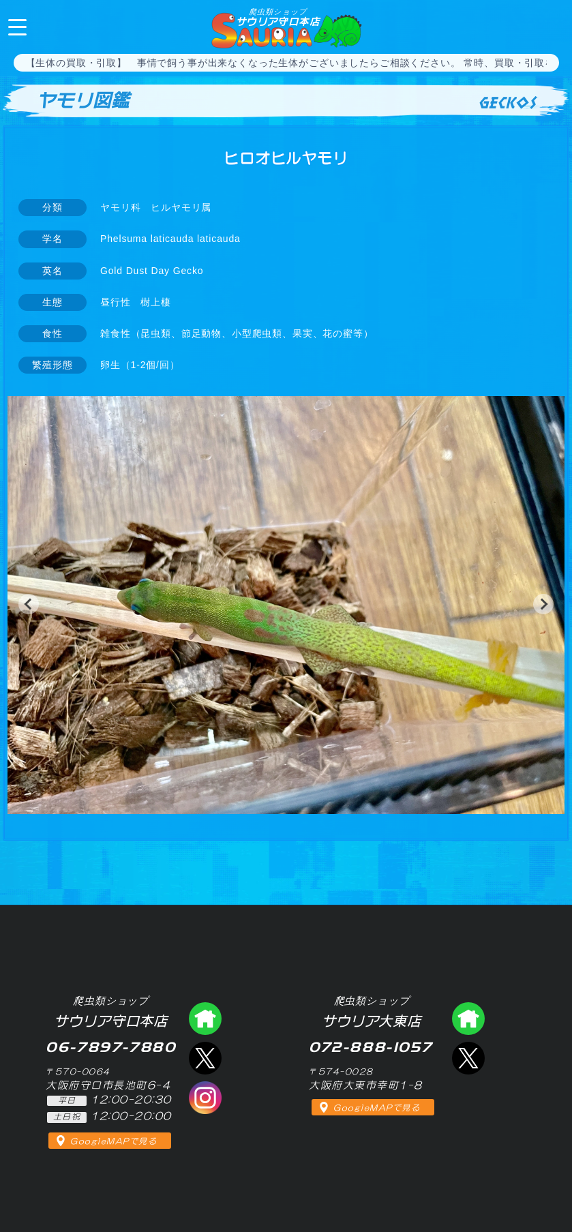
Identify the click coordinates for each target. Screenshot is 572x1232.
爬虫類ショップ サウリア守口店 (205, 1018)
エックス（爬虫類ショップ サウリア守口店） (205, 1058)
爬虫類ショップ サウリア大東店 (468, 1018)
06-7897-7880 (550, 26)
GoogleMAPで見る (113, 1141)
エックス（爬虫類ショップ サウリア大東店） (468, 1058)
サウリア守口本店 (278, 17)
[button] (28, 604)
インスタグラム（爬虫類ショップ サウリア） (205, 1097)
